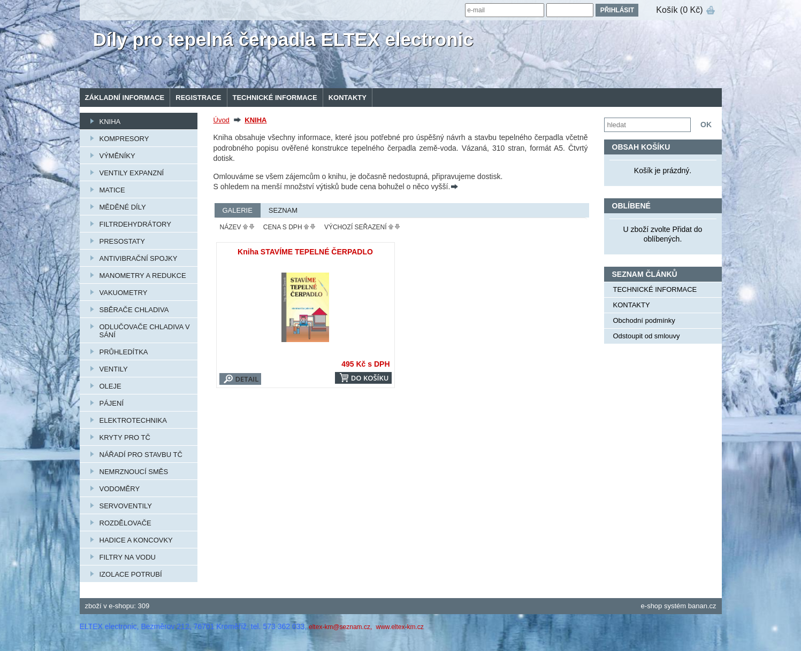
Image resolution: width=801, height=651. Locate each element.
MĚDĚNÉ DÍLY (123, 207)
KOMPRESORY (124, 139)
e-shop (651, 606)
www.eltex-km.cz (399, 627)
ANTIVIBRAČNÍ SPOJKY (139, 258)
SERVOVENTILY (126, 506)
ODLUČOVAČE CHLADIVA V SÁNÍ (145, 331)
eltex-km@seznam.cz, (341, 627)
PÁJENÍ (112, 403)
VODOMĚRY (120, 489)
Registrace (198, 98)
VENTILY (114, 369)
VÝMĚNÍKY (117, 156)
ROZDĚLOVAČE (125, 523)
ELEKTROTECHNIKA (133, 420)
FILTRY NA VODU (128, 557)
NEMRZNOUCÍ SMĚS (134, 472)
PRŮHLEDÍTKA (124, 352)
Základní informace (125, 98)
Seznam (283, 210)
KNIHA (110, 122)
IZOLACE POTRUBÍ (131, 574)
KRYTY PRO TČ (125, 437)
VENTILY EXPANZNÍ (132, 173)
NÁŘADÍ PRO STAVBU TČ (141, 455)
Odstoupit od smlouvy (646, 336)
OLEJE (110, 386)
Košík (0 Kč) (679, 9)
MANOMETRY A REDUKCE (143, 276)
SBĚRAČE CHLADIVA (134, 310)
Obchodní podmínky (644, 320)
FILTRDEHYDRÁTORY (135, 224)
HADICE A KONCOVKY (136, 540)
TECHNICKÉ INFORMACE (275, 98)
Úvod (221, 120)
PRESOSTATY (122, 241)
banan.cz (702, 606)
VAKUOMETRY (124, 293)
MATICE (112, 190)
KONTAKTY (348, 98)
